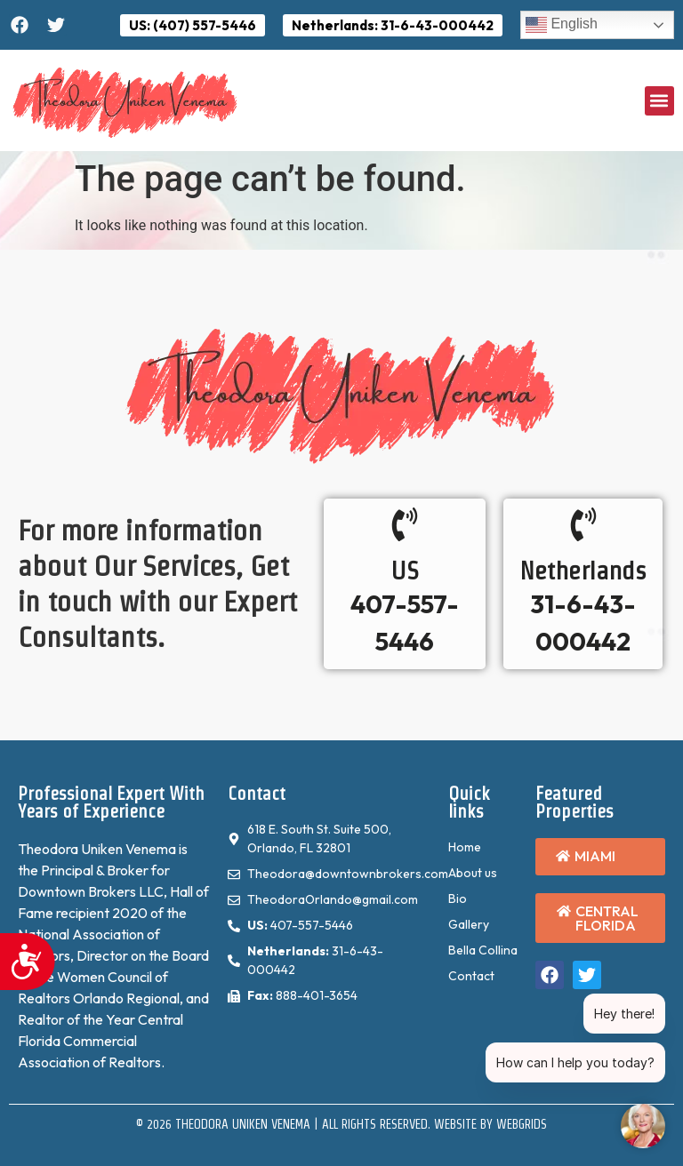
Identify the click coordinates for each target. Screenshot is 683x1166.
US (405, 570)
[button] (659, 101)
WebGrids (521, 1124)
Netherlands (583, 570)
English (562, 25)
